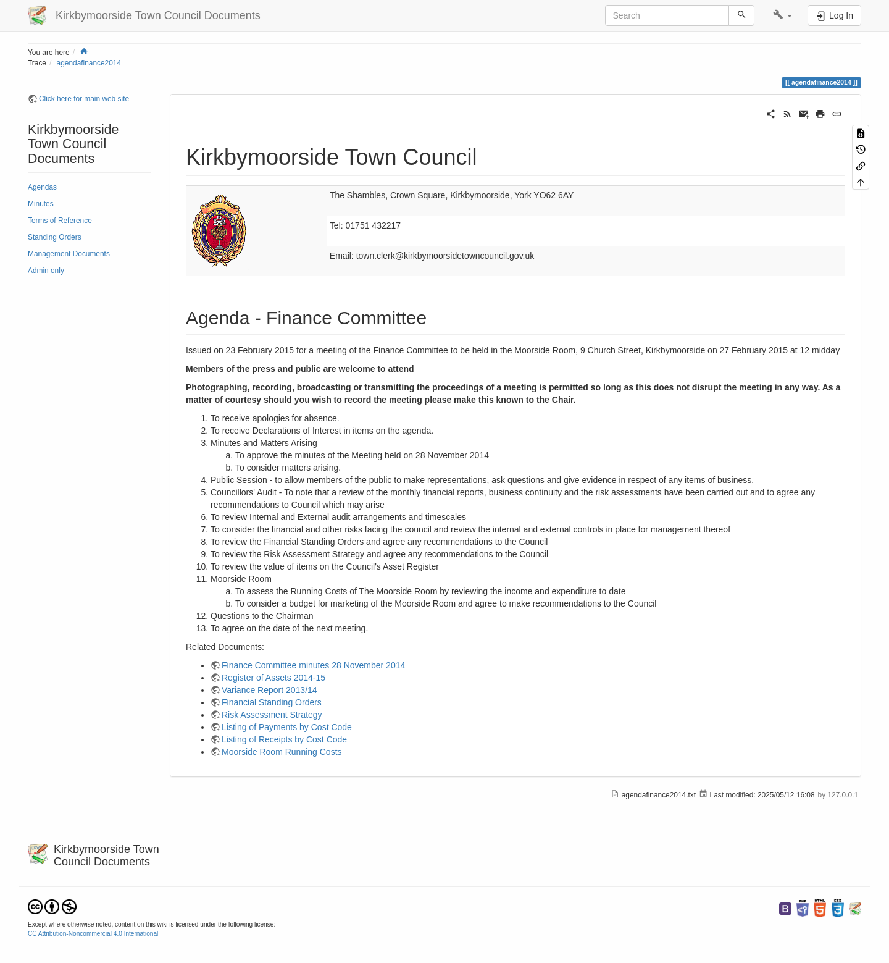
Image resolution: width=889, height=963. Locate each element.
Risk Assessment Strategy (272, 715)
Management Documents (69, 254)
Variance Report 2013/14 (269, 690)
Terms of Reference (60, 220)
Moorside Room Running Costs (282, 752)
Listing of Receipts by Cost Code (284, 739)
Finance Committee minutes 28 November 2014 (313, 665)
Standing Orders (54, 237)
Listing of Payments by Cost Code (287, 727)
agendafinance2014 (89, 63)
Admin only (46, 270)
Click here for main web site (84, 99)
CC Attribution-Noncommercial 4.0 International (93, 933)
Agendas (42, 187)
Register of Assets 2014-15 (273, 678)
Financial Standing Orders (272, 702)
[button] (782, 15)
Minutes (41, 204)
